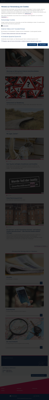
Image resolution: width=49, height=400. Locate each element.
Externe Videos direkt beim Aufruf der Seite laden (14, 33)
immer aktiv (5, 26)
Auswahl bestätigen (32, 44)
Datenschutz (28, 13)
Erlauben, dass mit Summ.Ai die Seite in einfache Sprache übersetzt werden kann (22, 41)
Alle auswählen (43, 44)
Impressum (4, 17)
